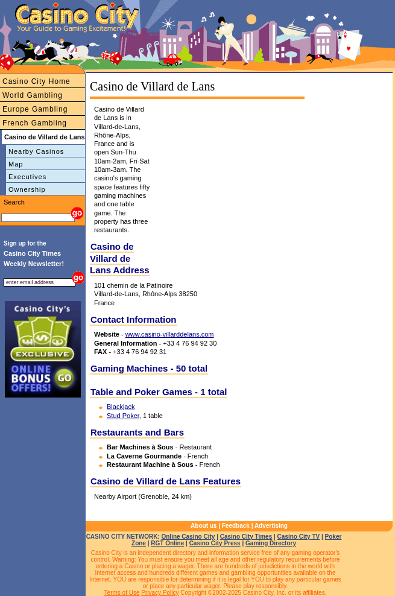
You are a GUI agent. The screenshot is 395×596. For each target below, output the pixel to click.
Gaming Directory (270, 543)
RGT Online (167, 543)
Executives (27, 176)
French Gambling (34, 123)
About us (203, 525)
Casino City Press (215, 543)
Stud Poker (123, 415)
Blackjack (120, 406)
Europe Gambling (35, 109)
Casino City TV (298, 536)
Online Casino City (188, 536)
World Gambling (32, 95)
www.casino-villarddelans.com (169, 334)
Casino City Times (246, 536)
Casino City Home (36, 81)
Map (15, 164)
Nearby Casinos (36, 151)
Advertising (271, 525)
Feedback (236, 525)
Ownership (27, 189)
